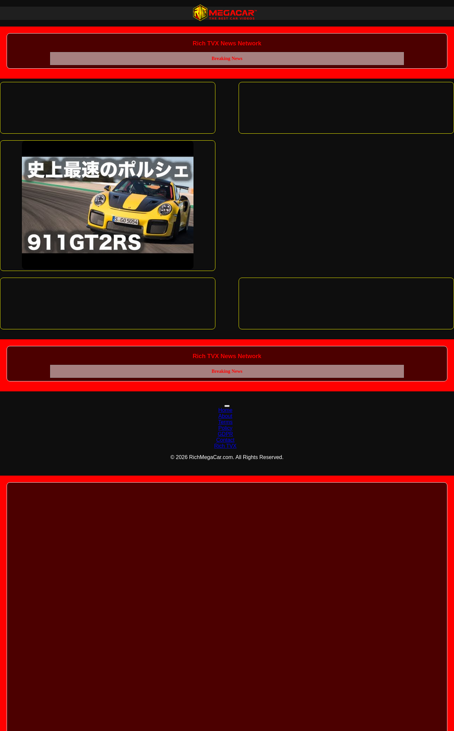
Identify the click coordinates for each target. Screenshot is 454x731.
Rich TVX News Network (226, 43)
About (225, 416)
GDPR (225, 434)
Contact (225, 440)
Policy (225, 428)
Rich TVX (225, 446)
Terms (225, 422)
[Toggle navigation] (227, 406)
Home (225, 410)
